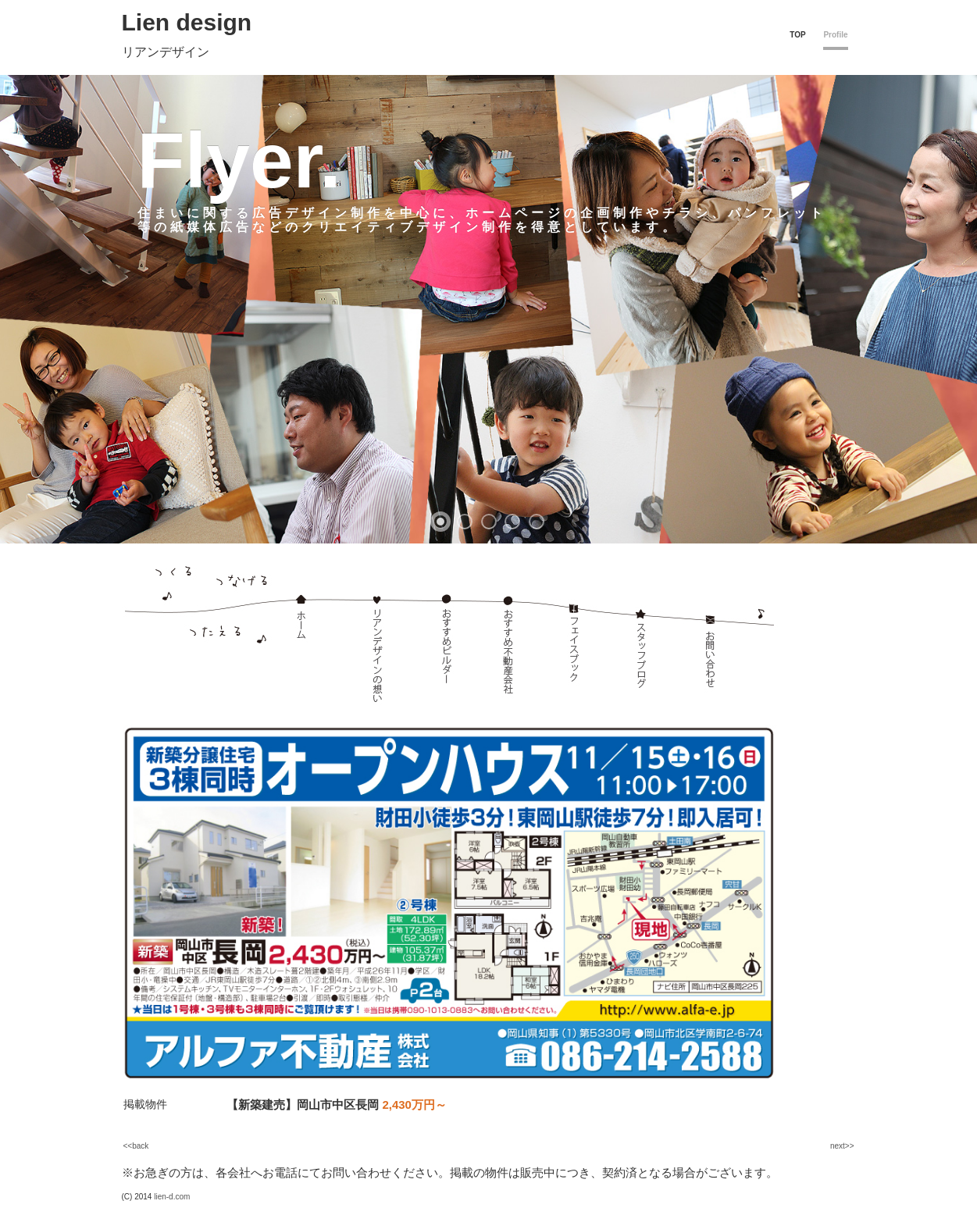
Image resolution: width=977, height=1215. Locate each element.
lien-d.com (172, 1196)
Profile (835, 34)
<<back (136, 1146)
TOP (797, 34)
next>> (842, 1146)
